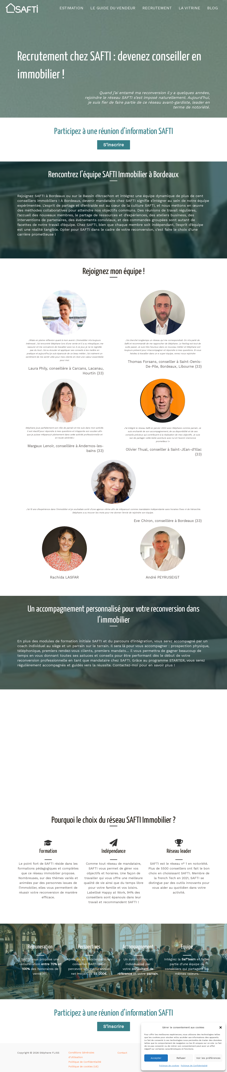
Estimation (68, 8)
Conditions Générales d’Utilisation (88, 1052)
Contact (122, 1052)
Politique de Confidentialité (194, 1065)
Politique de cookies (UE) (82, 1062)
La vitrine (188, 8)
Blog (212, 8)
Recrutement (155, 8)
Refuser (181, 1058)
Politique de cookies (169, 1065)
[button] (220, 1027)
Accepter (156, 1058)
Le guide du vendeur (110, 8)
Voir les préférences (208, 1058)
